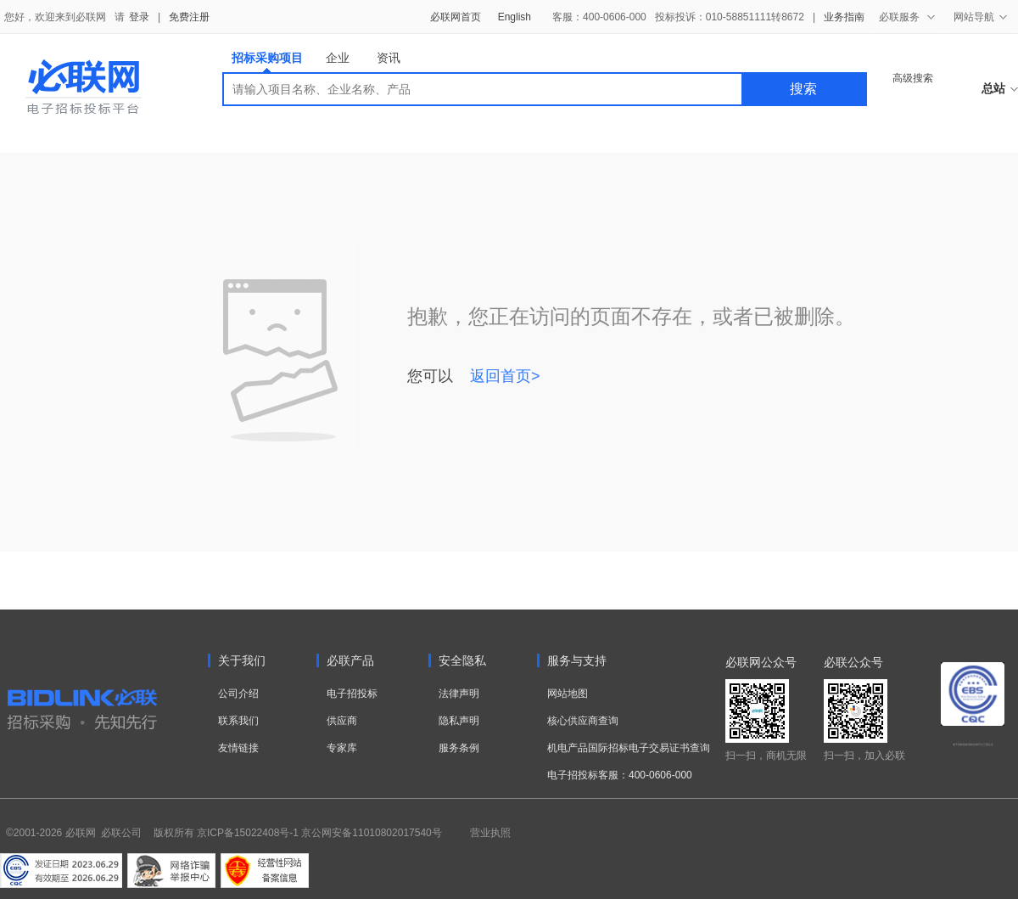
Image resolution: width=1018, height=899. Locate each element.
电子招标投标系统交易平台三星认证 (973, 744)
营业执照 (490, 833)
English (514, 17)
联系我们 (238, 721)
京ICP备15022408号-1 (248, 833)
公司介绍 (238, 694)
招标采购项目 (267, 61)
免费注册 (189, 17)
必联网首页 (455, 17)
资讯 (388, 58)
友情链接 (238, 748)
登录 (139, 17)
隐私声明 (459, 721)
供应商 (342, 721)
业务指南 (844, 17)
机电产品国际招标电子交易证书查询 (628, 748)
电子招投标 (352, 694)
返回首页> (505, 376)
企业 (338, 58)
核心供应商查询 (582, 721)
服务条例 (459, 748)
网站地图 (567, 694)
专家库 (342, 748)
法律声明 (459, 694)
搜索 (803, 88)
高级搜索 (912, 78)
